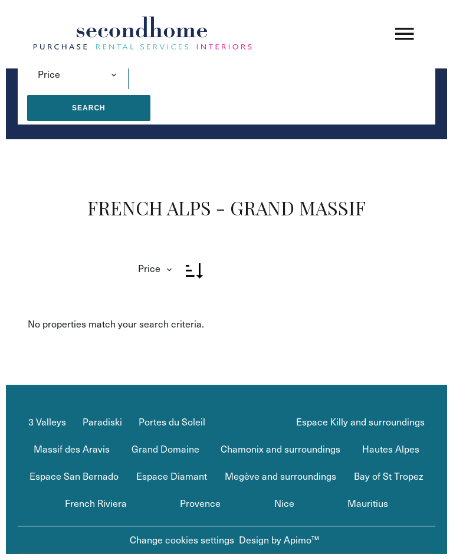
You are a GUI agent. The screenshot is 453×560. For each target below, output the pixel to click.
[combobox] (77, 74)
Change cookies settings (182, 539)
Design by (279, 539)
